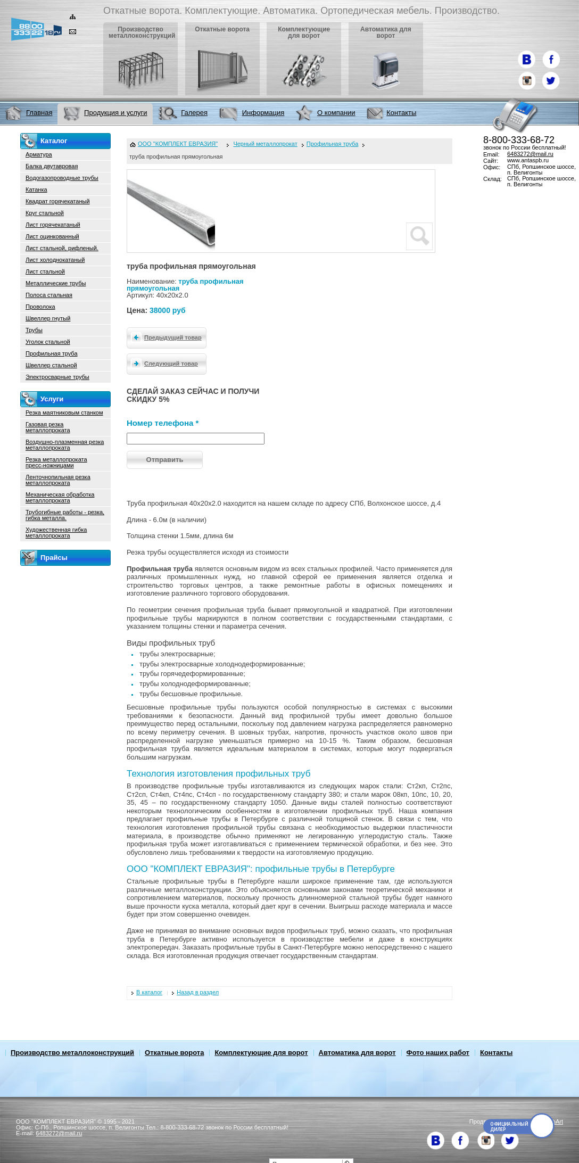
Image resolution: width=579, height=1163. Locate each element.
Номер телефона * (162, 422)
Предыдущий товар (164, 337)
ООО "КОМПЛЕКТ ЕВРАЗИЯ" (178, 144)
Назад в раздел (198, 992)
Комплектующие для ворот (261, 1053)
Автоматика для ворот (357, 1053)
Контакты (496, 1053)
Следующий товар (162, 363)
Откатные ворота (174, 1053)
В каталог (149, 992)
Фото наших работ (438, 1053)
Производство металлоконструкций (72, 1053)
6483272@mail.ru (530, 154)
